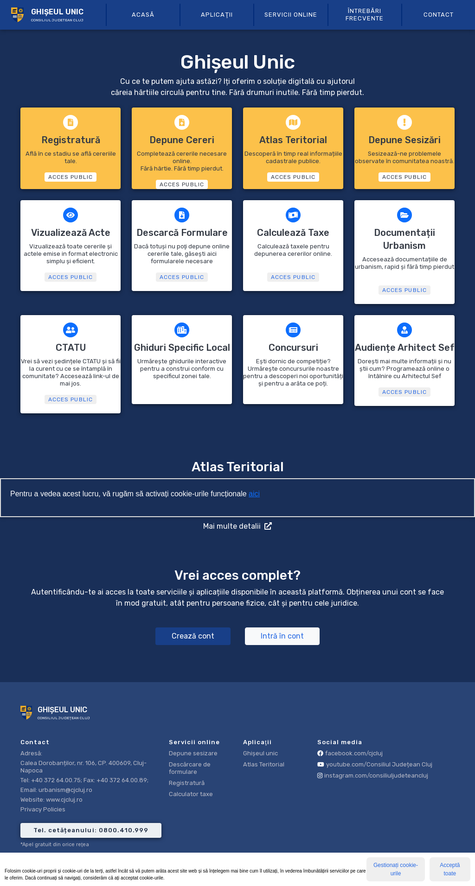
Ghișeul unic (260, 753)
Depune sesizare (193, 753)
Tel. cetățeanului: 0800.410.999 (90, 830)
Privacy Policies (42, 809)
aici (254, 494)
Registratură (187, 782)
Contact (439, 14)
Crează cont (193, 636)
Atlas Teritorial (263, 764)
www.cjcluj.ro (64, 799)
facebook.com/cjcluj (350, 753)
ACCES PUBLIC (70, 177)
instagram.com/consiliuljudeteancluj (372, 775)
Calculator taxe (191, 794)
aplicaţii (217, 14)
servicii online (290, 14)
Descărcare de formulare (190, 768)
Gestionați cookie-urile (395, 869)
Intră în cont (282, 636)
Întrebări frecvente (365, 14)
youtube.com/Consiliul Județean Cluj (374, 764)
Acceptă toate (450, 869)
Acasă (143, 14)
